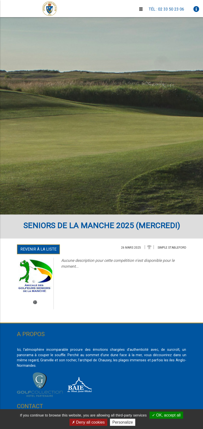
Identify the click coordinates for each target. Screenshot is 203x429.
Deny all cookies (88, 422)
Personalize (122, 422)
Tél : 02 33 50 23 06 (166, 9)
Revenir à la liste (38, 249)
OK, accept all (166, 415)
